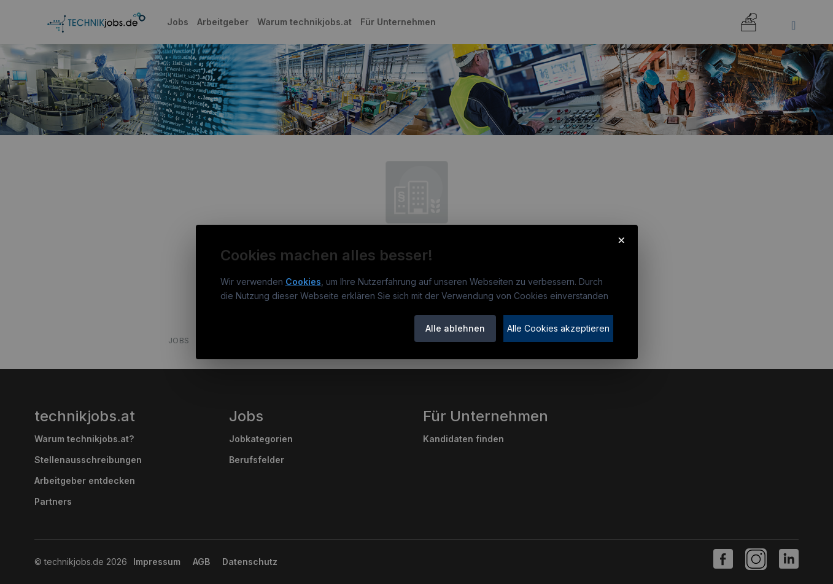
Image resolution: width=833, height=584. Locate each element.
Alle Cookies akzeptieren (558, 328)
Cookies (303, 281)
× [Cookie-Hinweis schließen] (622, 239)
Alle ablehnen (455, 328)
